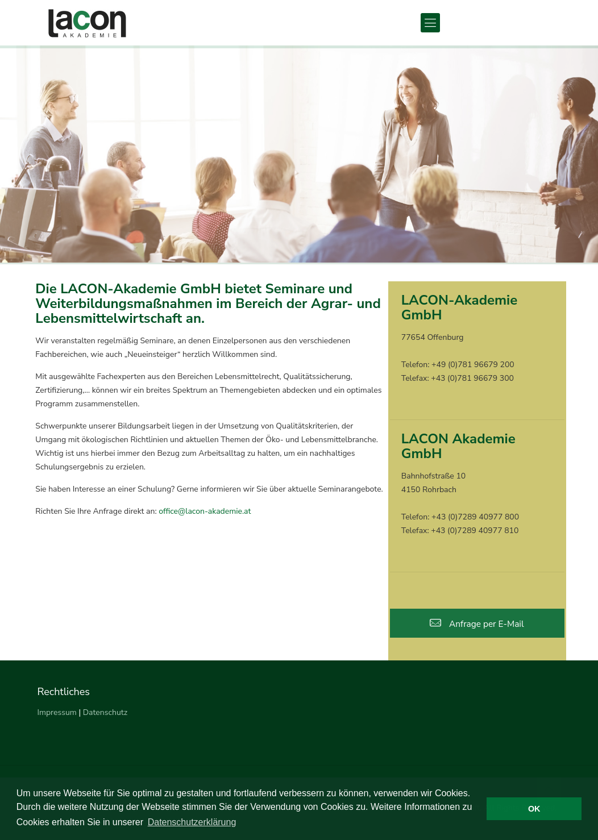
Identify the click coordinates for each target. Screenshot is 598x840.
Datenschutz (105, 712)
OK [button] (534, 808)
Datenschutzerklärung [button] (192, 822)
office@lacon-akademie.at (205, 511)
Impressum (56, 712)
